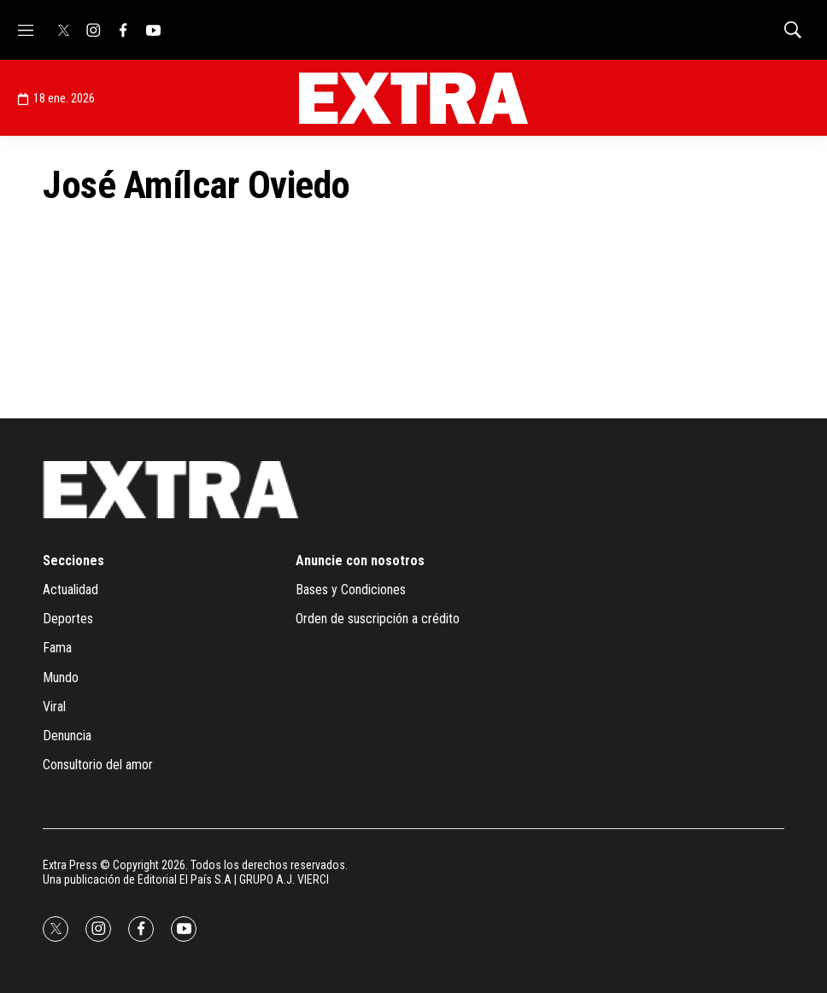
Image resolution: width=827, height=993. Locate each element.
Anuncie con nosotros (360, 560)
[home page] (413, 98)
